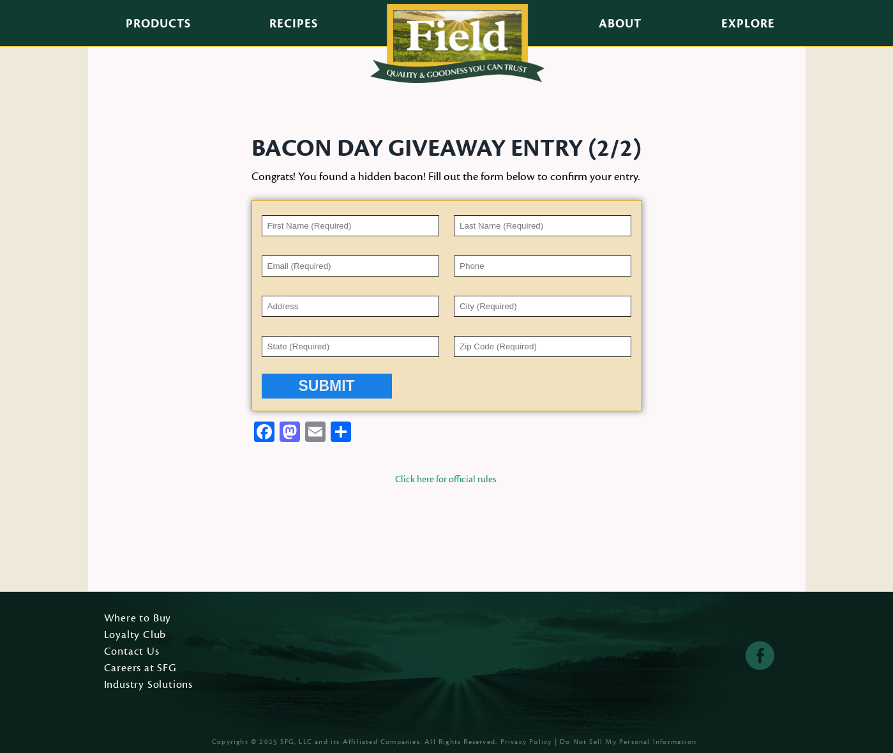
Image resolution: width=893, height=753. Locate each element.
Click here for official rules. (446, 479)
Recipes (293, 23)
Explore (748, 23)
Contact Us (132, 652)
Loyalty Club (135, 635)
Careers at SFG (140, 668)
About (620, 23)
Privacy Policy (526, 742)
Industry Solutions (148, 685)
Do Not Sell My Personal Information (628, 742)
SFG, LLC (296, 742)
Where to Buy (138, 618)
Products (158, 23)
